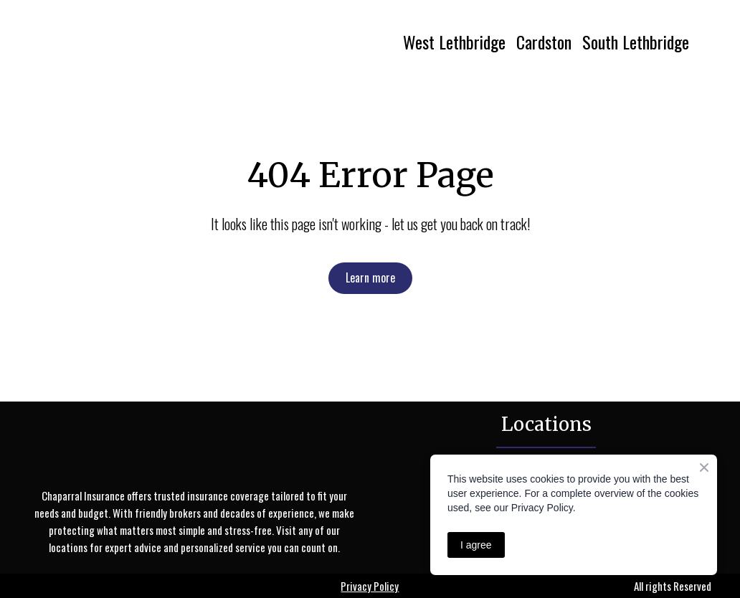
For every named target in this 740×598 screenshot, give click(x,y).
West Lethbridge (454, 41)
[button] (370, 277)
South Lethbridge (635, 41)
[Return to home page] (159, 41)
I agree (476, 545)
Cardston (543, 41)
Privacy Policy (370, 586)
